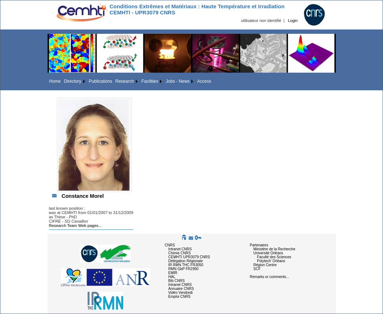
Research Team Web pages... (75, 225)
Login (293, 20)
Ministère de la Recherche (274, 249)
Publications (100, 81)
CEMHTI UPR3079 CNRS (189, 257)
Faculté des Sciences (274, 257)
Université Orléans (268, 253)
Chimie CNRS (179, 253)
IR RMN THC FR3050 (185, 265)
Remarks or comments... (269, 277)
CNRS (170, 245)
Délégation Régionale (185, 261)
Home (55, 81)
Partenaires (259, 245)
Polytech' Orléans (271, 261)
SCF (256, 269)
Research (124, 81)
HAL (171, 277)
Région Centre (264, 265)
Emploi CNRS (179, 297)
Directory (72, 81)
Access (204, 81)
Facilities (150, 81)
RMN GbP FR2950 (183, 269)
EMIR (172, 273)
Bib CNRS (176, 281)
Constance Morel (83, 196)
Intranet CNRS (180, 249)
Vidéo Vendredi (180, 293)
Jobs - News (178, 81)
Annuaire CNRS (181, 289)
